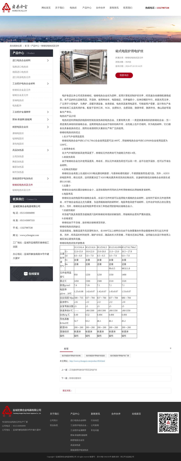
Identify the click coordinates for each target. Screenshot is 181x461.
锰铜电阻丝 (18, 138)
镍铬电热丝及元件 (21, 190)
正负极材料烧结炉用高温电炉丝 (83, 370)
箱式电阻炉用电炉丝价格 (71, 356)
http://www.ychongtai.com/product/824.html (87, 361)
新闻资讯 (114, 7)
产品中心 (86, 7)
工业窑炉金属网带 (21, 112)
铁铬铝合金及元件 (21, 90)
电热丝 (73, 7)
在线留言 (136, 414)
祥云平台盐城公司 (127, 457)
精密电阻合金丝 (20, 127)
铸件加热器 (18, 172)
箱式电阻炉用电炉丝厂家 (119, 356)
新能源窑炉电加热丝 (22, 178)
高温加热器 (18, 150)
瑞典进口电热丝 (20, 67)
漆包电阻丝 (18, 144)
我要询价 (124, 75)
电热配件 (16, 105)
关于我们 (59, 7)
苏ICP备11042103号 (104, 457)
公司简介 (54, 420)
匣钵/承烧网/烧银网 (22, 119)
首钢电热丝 (18, 100)
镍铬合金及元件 (20, 95)
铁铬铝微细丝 (75, 378)
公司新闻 (95, 425)
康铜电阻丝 (18, 133)
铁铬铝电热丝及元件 (50, 46)
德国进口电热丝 (20, 72)
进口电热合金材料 (21, 60)
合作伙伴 (100, 7)
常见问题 (95, 430)
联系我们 (127, 7)
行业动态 (95, 420)
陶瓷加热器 (18, 161)
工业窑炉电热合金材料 (23, 83)
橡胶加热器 (18, 167)
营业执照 (54, 425)
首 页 (27, 46)
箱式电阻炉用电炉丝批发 (95, 356)
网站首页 (46, 7)
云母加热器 (18, 156)
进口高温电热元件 (21, 77)
